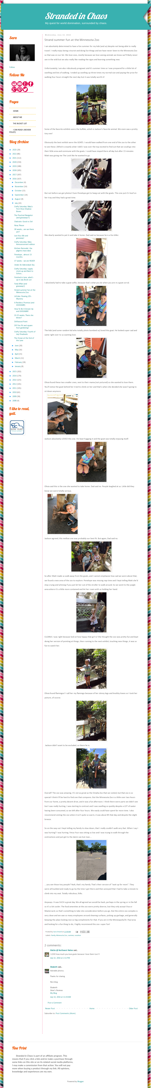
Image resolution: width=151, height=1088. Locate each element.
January (18, 367)
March (17, 358)
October (18, 191)
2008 (14, 401)
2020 (14, 162)
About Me (17, 117)
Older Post (133, 1009)
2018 (14, 170)
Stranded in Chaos (75, 15)
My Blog (53, 993)
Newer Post (50, 1009)
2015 (14, 372)
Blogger (80, 1082)
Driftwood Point (20, 322)
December (19, 183)
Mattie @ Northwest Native (61, 950)
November (19, 187)
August (18, 199)
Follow (12, 67)
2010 (14, 392)
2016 (14, 179)
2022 (14, 154)
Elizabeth (53, 967)
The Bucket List (20, 124)
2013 (14, 380)
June (16, 346)
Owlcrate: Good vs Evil (23, 222)
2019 (14, 166)
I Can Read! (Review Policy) (20, 131)
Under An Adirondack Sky (24, 265)
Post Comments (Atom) (66, 1014)
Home (91, 1009)
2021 (14, 158)
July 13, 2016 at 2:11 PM (60, 958)
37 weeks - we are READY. (24, 261)
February (18, 362)
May (16, 350)
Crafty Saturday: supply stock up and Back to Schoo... (23, 271)
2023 (14, 150)
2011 (14, 388)
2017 (14, 175)
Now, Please (19, 226)
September (19, 195)
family (53, 935)
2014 (14, 376)
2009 (14, 397)
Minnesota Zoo (61, 935)
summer (71, 935)
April (16, 354)
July (16, 203)
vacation (78, 935)
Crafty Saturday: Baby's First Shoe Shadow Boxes (23, 209)
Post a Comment (55, 1003)
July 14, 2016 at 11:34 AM (60, 997)
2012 (14, 384)
